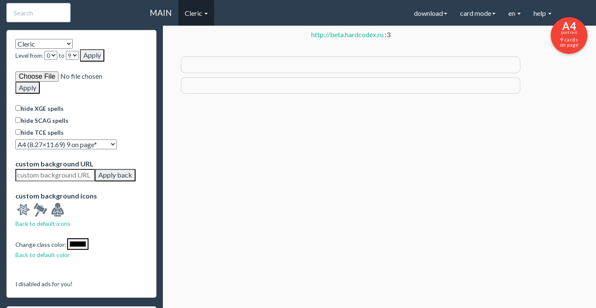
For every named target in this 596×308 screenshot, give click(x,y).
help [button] (543, 13)
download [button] (430, 13)
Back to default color (42, 254)
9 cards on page (569, 34)
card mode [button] (478, 13)
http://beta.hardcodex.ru (347, 34)
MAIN (161, 13)
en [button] (514, 13)
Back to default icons (43, 223)
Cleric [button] (196, 13)
